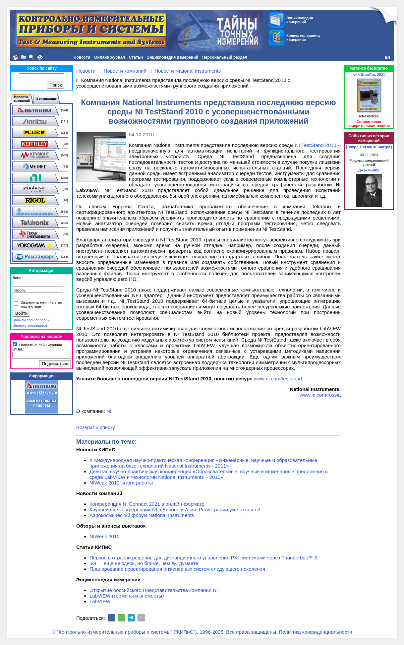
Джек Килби (368, 170)
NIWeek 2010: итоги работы (121, 482)
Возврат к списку (95, 427)
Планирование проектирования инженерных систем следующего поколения (177, 569)
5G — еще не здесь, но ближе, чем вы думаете (143, 563)
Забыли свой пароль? (31, 320)
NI (108, 411)
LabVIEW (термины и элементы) (126, 596)
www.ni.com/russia (320, 395)
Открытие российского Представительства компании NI (153, 590)
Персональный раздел (224, 57)
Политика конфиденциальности (315, 632)
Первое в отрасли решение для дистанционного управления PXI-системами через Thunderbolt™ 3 (203, 557)
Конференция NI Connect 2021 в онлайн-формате (146, 504)
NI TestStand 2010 (315, 145)
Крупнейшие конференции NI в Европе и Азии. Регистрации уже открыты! (174, 509)
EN (387, 57)
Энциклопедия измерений (172, 57)
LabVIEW (99, 601)
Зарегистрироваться (30, 325)
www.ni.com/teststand (278, 378)
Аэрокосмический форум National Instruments (141, 515)
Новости (82, 57)
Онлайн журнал (109, 57)
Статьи (136, 57)
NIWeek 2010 (104, 536)
